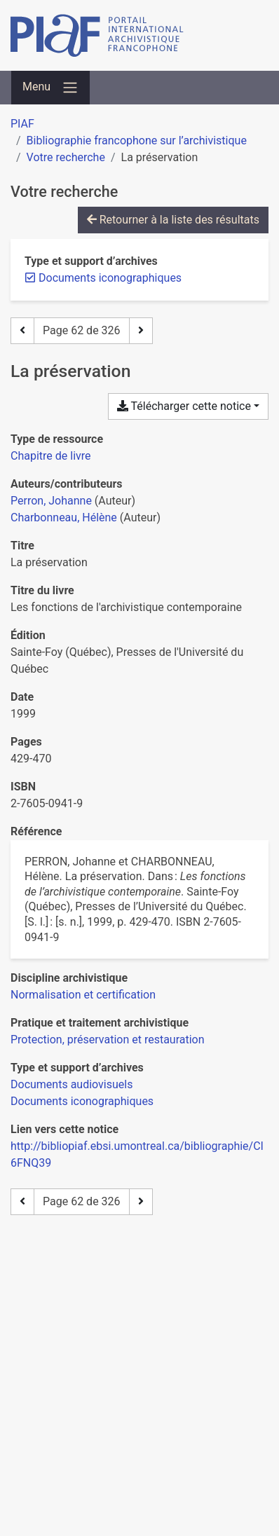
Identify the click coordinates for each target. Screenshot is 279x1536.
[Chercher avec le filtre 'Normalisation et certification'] (83, 994)
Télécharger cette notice (184, 406)
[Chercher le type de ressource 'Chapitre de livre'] (51, 455)
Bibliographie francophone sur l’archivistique (137, 140)
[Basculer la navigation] (50, 87)
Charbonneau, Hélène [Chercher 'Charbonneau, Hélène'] (64, 517)
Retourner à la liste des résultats (173, 219)
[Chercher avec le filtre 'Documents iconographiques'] (82, 1101)
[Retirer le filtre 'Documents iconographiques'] (110, 277)
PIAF (22, 123)
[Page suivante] (141, 330)
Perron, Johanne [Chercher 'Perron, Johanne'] (51, 500)
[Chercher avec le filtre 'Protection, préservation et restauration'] (108, 1039)
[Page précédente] (22, 330)
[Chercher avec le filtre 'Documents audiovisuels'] (71, 1084)
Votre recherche (66, 157)
